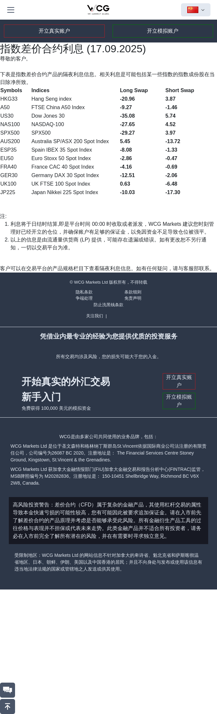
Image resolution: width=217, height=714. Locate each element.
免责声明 (132, 298)
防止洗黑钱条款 (108, 304)
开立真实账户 (54, 31)
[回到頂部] (7, 706)
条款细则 (132, 292)
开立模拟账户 (162, 31)
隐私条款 (84, 292)
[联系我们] (7, 690)
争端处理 (84, 298)
